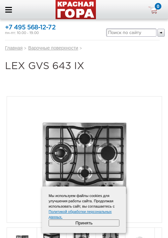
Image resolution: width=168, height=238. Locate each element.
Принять (84, 222)
